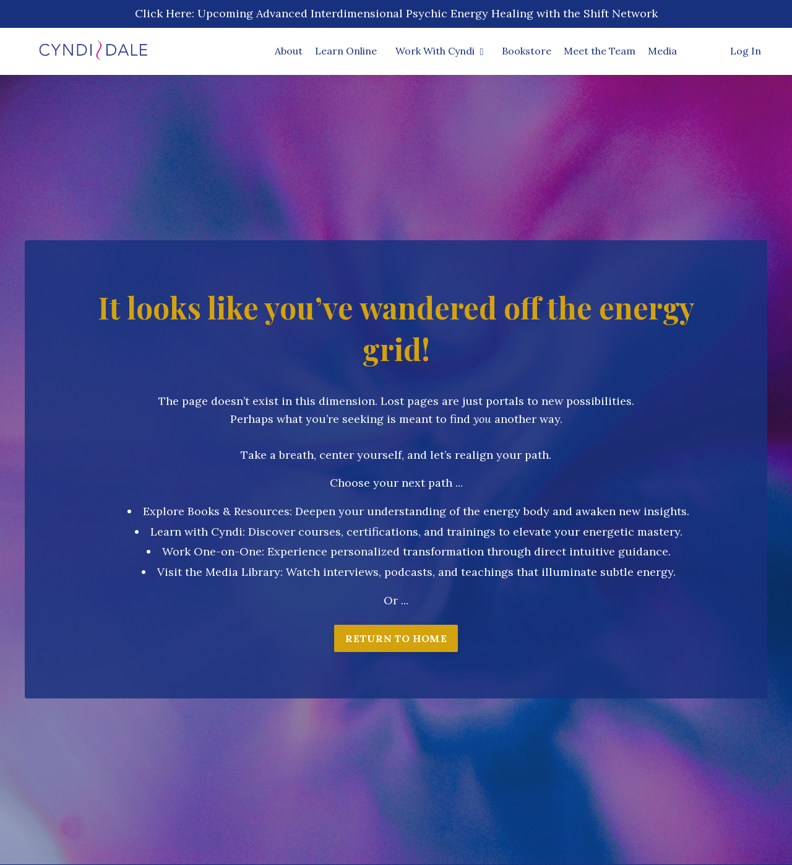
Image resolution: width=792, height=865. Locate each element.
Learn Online (346, 51)
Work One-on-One (212, 551)
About (289, 51)
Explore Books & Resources (216, 511)
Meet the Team (599, 51)
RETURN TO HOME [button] (396, 638)
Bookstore (526, 51)
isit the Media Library (222, 572)
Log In (745, 51)
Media (662, 51)
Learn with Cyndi (196, 531)
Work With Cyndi (439, 51)
